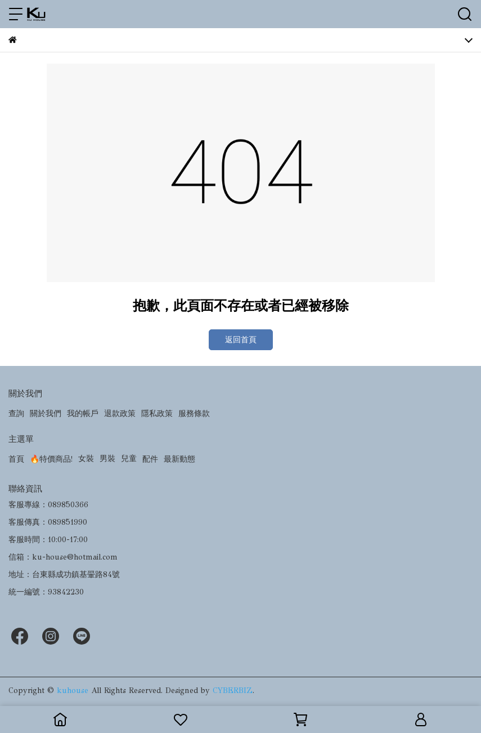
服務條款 (194, 413)
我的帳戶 (82, 413)
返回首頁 (241, 340)
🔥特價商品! (51, 459)
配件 (150, 459)
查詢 (16, 413)
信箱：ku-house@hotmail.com (63, 557)
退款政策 (120, 413)
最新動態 (179, 459)
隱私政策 (157, 413)
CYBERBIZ (233, 690)
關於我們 (45, 413)
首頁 (16, 459)
